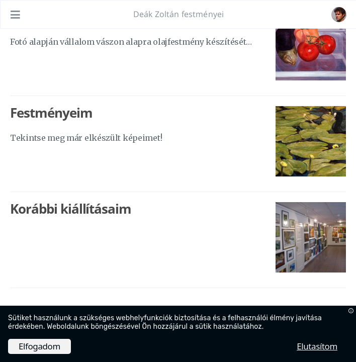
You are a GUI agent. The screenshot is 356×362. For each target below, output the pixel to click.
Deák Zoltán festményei (178, 14)
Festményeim (51, 113)
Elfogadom (39, 346)
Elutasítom (317, 346)
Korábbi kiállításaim (70, 209)
